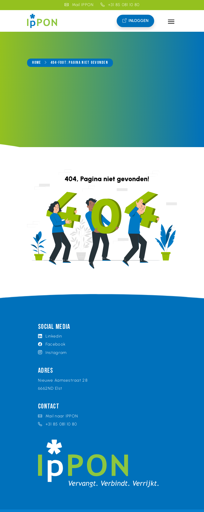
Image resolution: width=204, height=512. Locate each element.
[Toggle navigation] (171, 21)
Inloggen (135, 21)
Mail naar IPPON (58, 416)
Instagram (52, 352)
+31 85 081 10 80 (120, 4)
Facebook (52, 344)
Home (36, 63)
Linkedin (50, 336)
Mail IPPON (79, 4)
